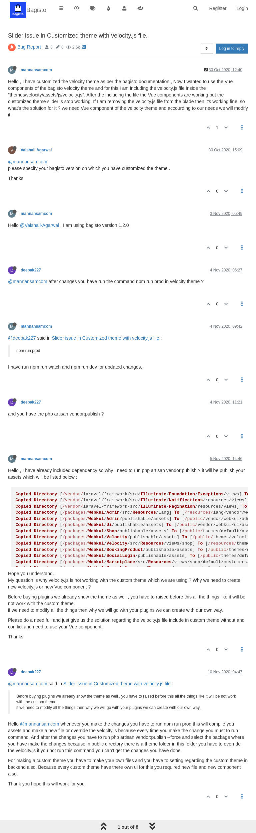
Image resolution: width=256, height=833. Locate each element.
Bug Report (29, 47)
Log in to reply (231, 48)
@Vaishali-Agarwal (39, 225)
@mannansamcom (27, 161)
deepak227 (31, 270)
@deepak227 (22, 338)
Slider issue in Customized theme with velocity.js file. (106, 338)
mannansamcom (36, 70)
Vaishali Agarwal (36, 150)
